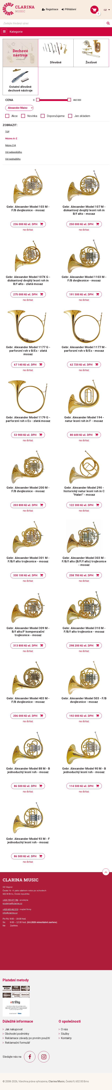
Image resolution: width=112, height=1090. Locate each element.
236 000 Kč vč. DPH (25, 224)
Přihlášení (70, 9)
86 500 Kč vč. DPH (25, 786)
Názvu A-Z (11, 138)
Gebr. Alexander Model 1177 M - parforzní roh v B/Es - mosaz (84, 348)
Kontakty (66, 1038)
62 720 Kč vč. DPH (81, 364)
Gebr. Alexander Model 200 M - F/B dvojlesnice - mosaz (28, 489)
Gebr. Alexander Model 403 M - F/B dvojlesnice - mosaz (28, 700)
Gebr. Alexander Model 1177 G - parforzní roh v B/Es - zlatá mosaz (28, 350)
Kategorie (16, 31)
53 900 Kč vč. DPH (25, 434)
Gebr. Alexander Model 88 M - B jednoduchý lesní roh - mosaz (28, 770)
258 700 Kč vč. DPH (81, 575)
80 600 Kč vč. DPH (81, 434)
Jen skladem (82, 116)
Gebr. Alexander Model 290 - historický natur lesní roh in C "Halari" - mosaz (84, 491)
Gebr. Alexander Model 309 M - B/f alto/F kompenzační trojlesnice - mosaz (28, 631)
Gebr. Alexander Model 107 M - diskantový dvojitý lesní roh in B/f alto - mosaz (84, 210)
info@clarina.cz (10, 913)
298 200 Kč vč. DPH (81, 645)
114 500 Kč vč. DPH (81, 786)
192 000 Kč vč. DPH (81, 715)
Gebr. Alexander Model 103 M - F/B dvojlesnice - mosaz (28, 208)
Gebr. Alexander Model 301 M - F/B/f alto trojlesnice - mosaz (28, 559)
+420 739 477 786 (10, 900)
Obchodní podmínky (17, 1033)
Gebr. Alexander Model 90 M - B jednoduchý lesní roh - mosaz (84, 770)
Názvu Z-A (10, 145)
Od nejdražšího (13, 159)
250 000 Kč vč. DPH (81, 224)
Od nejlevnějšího (13, 152)
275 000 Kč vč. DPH (25, 294)
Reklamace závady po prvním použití (27, 1038)
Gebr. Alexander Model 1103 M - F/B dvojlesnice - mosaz (84, 278)
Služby (65, 1033)
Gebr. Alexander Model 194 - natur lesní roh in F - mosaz (84, 419)
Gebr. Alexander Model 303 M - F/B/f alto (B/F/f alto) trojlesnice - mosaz (84, 561)
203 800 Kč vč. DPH (25, 505)
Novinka (32, 116)
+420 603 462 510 (10, 909)
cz (105, 9)
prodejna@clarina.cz (12, 903)
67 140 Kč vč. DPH (25, 364)
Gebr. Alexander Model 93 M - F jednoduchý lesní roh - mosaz (28, 840)
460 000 (77, 100)
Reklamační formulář (17, 1042)
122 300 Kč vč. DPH (81, 505)
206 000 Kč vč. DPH (25, 715)
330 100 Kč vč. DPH (25, 575)
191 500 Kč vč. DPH (81, 294)
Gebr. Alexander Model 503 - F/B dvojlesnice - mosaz (84, 700)
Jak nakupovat (14, 1029)
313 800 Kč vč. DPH (25, 645)
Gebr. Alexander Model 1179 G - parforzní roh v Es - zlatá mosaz (28, 419)
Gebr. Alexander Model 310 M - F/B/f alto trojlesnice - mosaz (84, 629)
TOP (7, 131)
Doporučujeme (56, 116)
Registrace (52, 9)
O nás (64, 1029)
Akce (14, 116)
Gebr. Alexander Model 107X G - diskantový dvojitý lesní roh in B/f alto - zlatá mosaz (28, 280)
